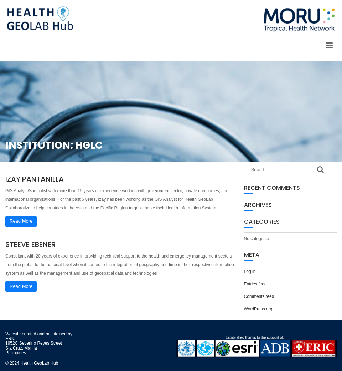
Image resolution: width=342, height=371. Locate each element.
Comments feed (259, 296)
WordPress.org (258, 308)
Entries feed (255, 283)
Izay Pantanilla (34, 179)
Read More (21, 221)
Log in (250, 271)
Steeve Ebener (30, 244)
